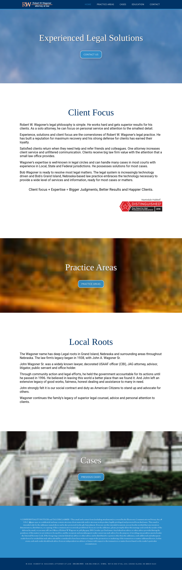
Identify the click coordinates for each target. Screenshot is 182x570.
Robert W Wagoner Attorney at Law (42, 4)
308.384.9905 (78, 564)
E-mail (104, 564)
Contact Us (91, 54)
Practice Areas (90, 283)
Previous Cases (91, 476)
